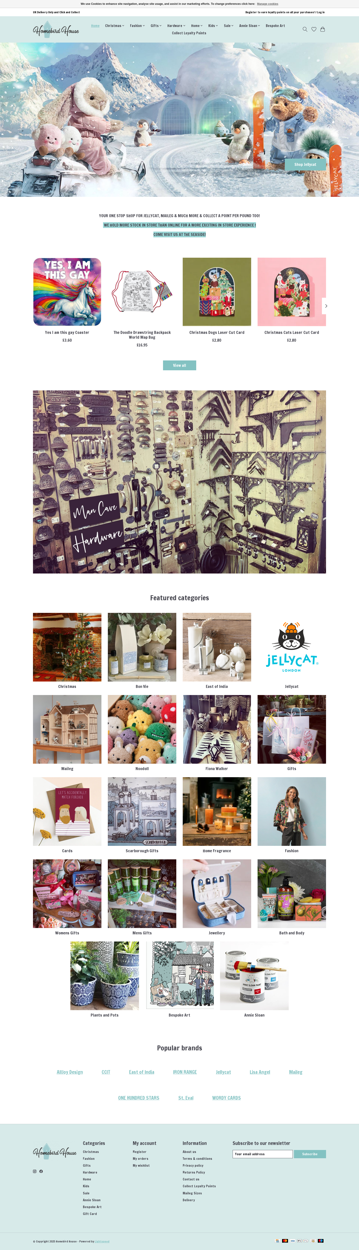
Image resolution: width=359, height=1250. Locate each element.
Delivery (189, 1200)
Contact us (191, 1179)
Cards (67, 851)
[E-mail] (263, 1154)
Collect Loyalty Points (189, 32)
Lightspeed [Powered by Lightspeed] (102, 1241)
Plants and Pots (105, 1015)
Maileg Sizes (192, 1193)
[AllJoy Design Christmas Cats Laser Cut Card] (292, 292)
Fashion (291, 851)
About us (189, 1151)
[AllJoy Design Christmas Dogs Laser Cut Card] (217, 292)
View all (179, 365)
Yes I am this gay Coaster (67, 332)
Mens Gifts (142, 933)
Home (95, 25)
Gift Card (90, 1213)
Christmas (67, 686)
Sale (86, 1193)
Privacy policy (193, 1165)
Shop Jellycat (304, 164)
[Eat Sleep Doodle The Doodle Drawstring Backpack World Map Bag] (142, 292)
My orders (140, 1158)
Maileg (67, 768)
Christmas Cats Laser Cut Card (291, 332)
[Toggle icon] (305, 29)
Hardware (90, 1172)
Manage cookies (267, 3)
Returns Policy (194, 1172)
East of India (217, 686)
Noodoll (142, 768)
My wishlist (141, 1165)
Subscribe (310, 1154)
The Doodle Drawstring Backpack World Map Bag (142, 335)
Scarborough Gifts (142, 851)
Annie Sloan (254, 1015)
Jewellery (217, 933)
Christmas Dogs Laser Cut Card (217, 332)
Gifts (291, 768)
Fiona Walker (217, 768)
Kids (86, 1186)
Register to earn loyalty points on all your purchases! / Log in (285, 12)
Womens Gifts (67, 933)
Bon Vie (142, 686)
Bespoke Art (275, 25)
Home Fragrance (217, 851)
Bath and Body (291, 933)
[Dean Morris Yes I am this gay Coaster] (67, 292)
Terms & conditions (197, 1158)
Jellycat (292, 686)
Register (140, 1151)
